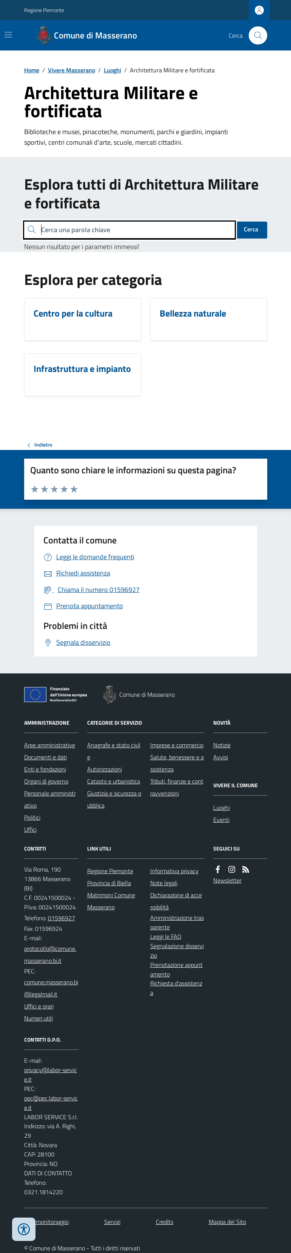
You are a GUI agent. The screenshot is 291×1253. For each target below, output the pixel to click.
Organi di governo (46, 781)
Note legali (163, 882)
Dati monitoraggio (46, 1221)
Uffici (30, 829)
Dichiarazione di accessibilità (176, 901)
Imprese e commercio (176, 745)
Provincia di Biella (109, 882)
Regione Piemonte (44, 10)
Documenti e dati (45, 757)
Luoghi (112, 70)
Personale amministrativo (50, 799)
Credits (164, 1221)
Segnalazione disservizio (177, 950)
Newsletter (227, 880)
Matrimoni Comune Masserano (111, 901)
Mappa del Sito (227, 1221)
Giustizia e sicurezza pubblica (114, 799)
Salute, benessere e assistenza (177, 763)
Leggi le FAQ (166, 936)
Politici (32, 817)
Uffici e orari (39, 1006)
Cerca (251, 229)
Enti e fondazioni (45, 769)
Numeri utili (38, 1018)
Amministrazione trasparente (177, 922)
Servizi (112, 1221)
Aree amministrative (49, 745)
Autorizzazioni (104, 769)
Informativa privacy (174, 870)
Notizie (222, 745)
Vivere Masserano (71, 70)
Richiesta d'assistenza (176, 988)
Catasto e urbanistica (113, 781)
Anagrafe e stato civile (113, 751)
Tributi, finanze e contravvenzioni (176, 787)
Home (31, 70)
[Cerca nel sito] (255, 35)
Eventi (221, 819)
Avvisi (220, 757)
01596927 (61, 918)
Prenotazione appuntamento (176, 969)
